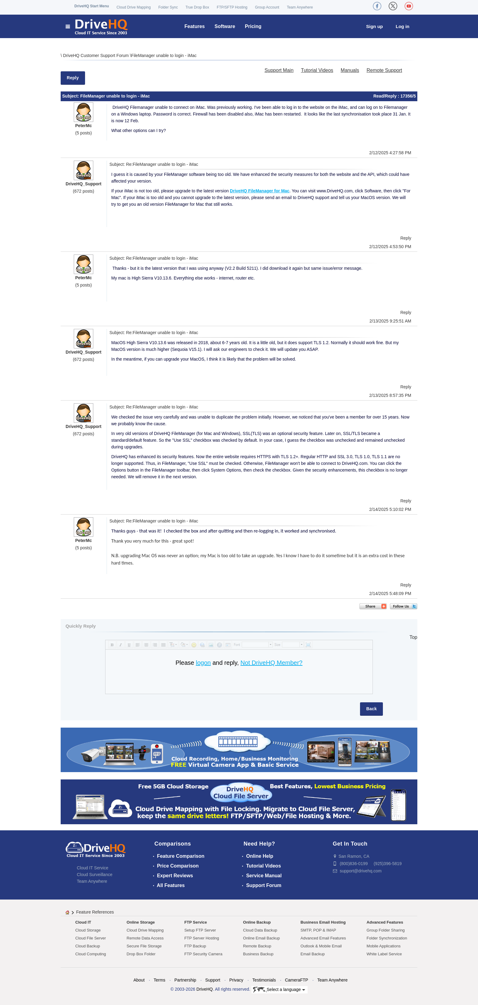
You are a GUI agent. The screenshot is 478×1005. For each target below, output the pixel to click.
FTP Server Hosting (201, 938)
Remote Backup (257, 946)
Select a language (279, 990)
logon (203, 662)
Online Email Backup (261, 938)
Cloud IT (83, 922)
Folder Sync (168, 7)
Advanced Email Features (323, 938)
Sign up (374, 26)
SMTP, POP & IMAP (318, 930)
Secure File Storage (144, 946)
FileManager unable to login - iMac (164, 55)
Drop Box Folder (141, 954)
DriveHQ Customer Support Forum (96, 55)
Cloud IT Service (92, 867)
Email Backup (313, 954)
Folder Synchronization (387, 938)
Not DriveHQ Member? (271, 662)
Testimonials (264, 980)
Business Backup (258, 954)
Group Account (267, 7)
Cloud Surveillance (94, 874)
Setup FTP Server (200, 930)
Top (413, 637)
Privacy (236, 980)
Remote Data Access (145, 938)
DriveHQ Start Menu (91, 6)
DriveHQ (204, 989)
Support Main (279, 70)
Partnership (185, 980)
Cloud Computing (90, 954)
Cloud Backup (87, 946)
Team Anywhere (300, 7)
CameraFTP (296, 980)
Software (225, 26)
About (139, 980)
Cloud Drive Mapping (133, 7)
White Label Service (384, 954)
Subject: (71, 96)
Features (194, 26)
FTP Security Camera (203, 954)
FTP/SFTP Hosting (232, 7)
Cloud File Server (90, 938)
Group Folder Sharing (386, 930)
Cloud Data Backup (260, 930)
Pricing (253, 26)
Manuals (350, 70)
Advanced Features (385, 922)
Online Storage (141, 922)
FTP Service (195, 922)
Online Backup (257, 922)
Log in (402, 26)
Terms (159, 980)
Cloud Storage (88, 930)
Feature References (95, 912)
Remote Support (384, 70)
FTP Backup (195, 946)
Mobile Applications (384, 946)
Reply (73, 77)
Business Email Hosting (323, 922)
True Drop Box (197, 7)
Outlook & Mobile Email (321, 946)
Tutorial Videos (317, 70)
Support (212, 980)
